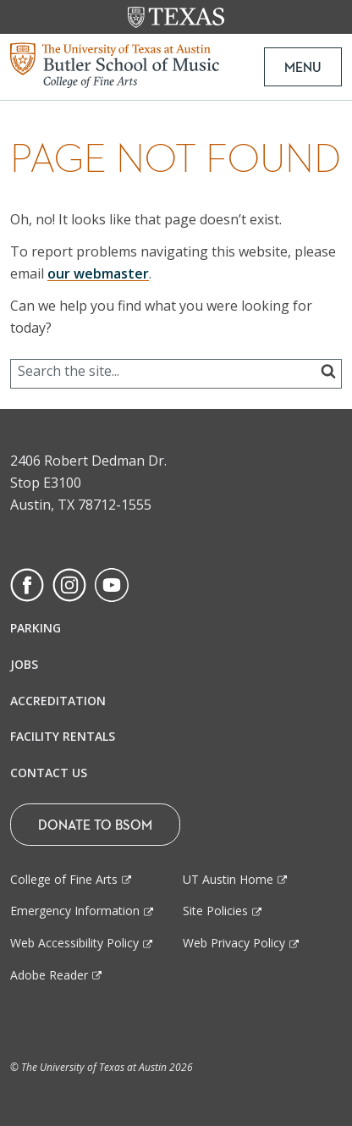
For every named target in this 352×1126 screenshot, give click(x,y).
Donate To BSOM (95, 824)
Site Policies (215, 910)
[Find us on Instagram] (69, 583)
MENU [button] (303, 66)
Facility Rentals (62, 736)
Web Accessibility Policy (74, 943)
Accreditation (58, 701)
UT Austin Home (228, 879)
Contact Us (48, 772)
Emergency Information (75, 910)
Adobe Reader (49, 975)
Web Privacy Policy (234, 943)
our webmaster (98, 273)
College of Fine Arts (64, 879)
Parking (35, 628)
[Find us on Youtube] (112, 583)
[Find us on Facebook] (27, 583)
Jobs (24, 664)
